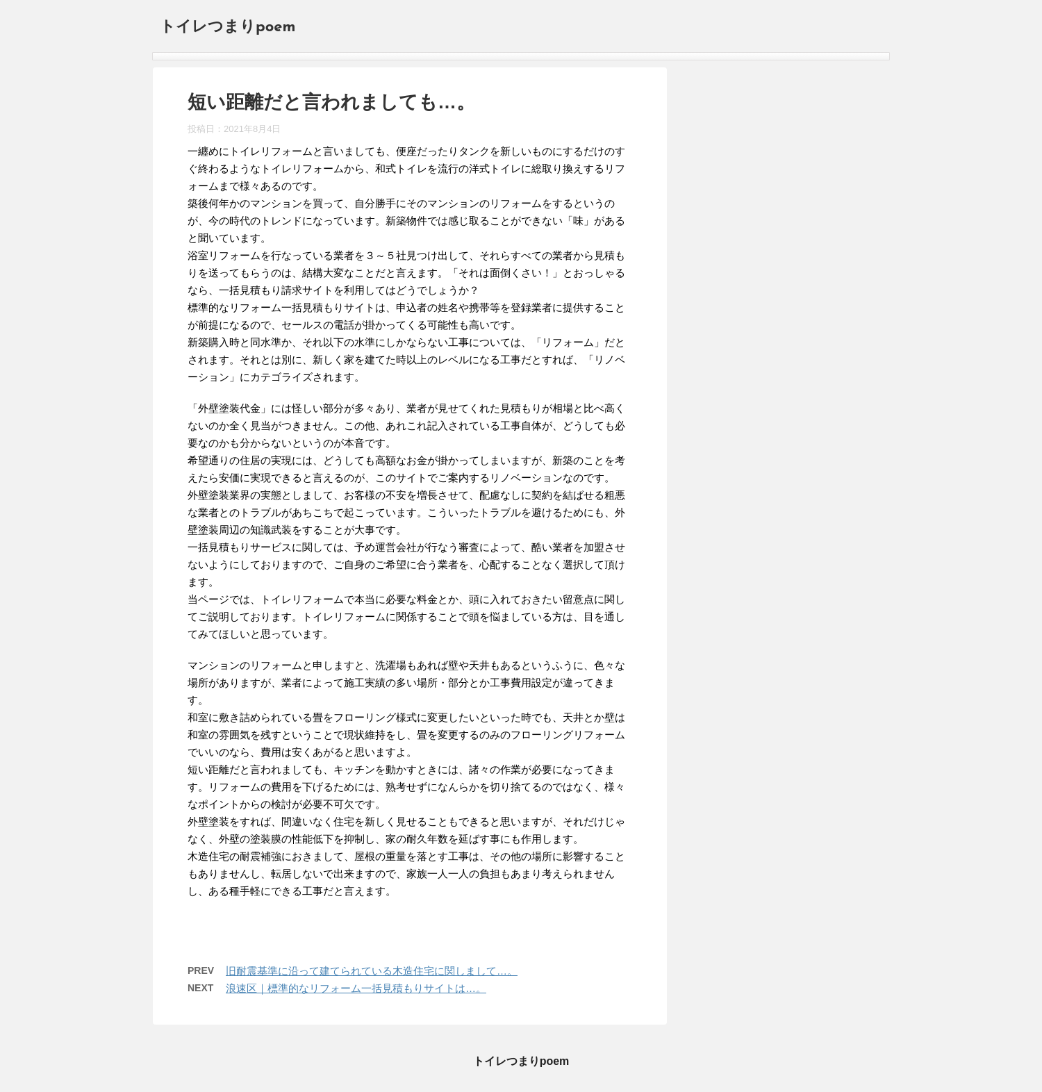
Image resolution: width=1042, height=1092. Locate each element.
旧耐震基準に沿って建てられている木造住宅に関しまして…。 (372, 971)
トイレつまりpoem (227, 27)
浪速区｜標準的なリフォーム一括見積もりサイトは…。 (356, 988)
